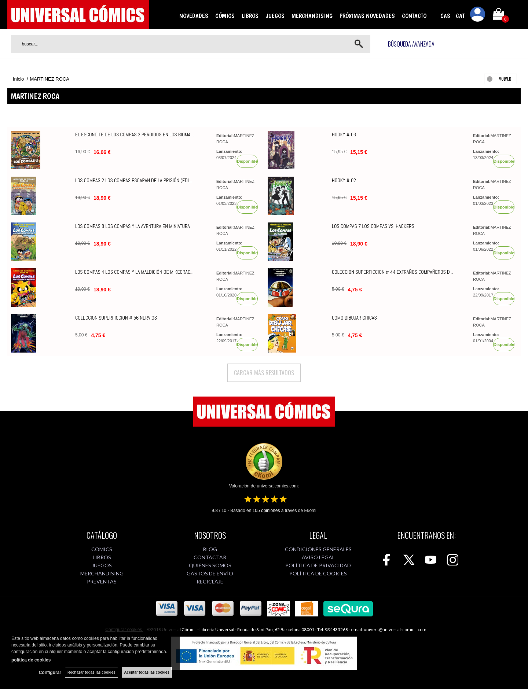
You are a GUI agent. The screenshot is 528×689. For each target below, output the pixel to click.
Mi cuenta (477, 15)
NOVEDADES (193, 15)
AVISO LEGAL (318, 557)
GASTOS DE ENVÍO (210, 573)
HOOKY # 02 (344, 180)
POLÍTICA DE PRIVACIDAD (318, 565)
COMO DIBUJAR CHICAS (354, 317)
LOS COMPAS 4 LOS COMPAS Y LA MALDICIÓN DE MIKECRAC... (134, 272)
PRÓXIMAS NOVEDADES (367, 15)
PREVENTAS (102, 581)
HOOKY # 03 (344, 134)
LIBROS (250, 15)
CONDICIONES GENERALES (318, 549)
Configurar (50, 672)
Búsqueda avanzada (411, 44)
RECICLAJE (210, 581)
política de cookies (31, 660)
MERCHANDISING (312, 15)
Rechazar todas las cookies (91, 672)
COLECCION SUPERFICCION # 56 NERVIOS (116, 317)
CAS (445, 15)
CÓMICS (225, 15)
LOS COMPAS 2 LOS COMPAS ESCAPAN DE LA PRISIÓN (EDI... (133, 180)
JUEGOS (275, 15)
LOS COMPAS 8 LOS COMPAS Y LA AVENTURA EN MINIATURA (132, 226)
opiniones (266, 510)
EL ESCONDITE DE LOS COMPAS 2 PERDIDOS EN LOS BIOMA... (134, 134)
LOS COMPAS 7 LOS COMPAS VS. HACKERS (373, 226)
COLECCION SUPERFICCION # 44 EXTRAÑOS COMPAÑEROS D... (392, 272)
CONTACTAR (210, 557)
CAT (460, 15)
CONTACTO (414, 15)
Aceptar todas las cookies (146, 672)
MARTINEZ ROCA (235, 138)
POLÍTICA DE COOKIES (318, 573)
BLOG (210, 549)
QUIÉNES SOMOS (210, 565)
